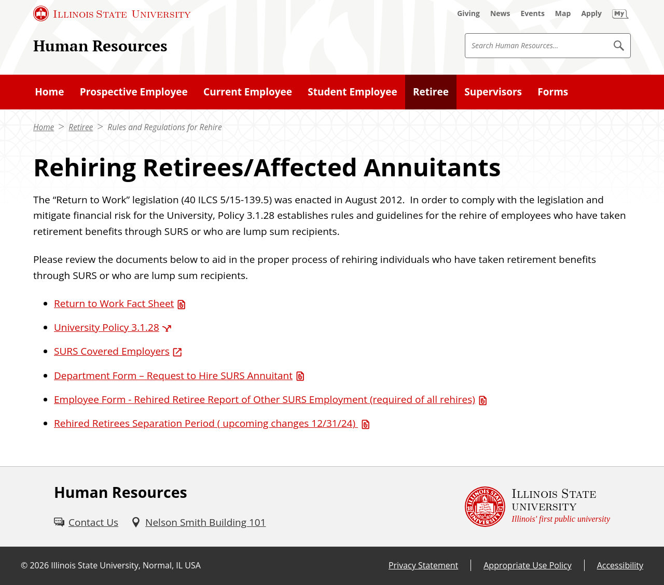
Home (43, 127)
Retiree (80, 127)
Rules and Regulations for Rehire (164, 127)
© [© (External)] (24, 565)
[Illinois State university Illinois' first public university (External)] (537, 506)
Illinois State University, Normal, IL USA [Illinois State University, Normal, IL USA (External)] (126, 565)
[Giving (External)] (468, 13)
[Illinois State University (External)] (112, 13)
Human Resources (100, 45)
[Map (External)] (563, 13)
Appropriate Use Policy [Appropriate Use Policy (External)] (527, 565)
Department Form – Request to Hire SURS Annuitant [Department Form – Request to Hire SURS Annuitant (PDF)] (173, 375)
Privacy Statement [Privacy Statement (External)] (423, 565)
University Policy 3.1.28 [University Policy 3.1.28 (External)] (106, 327)
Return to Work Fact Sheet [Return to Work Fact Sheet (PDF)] (114, 303)
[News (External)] (500, 13)
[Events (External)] (533, 13)
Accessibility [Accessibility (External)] (620, 565)
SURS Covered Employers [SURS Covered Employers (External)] (112, 351)
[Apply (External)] (591, 13)
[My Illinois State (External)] (620, 13)
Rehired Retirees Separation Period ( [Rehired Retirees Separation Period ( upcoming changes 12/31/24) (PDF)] (206, 423)
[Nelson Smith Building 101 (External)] (198, 522)
